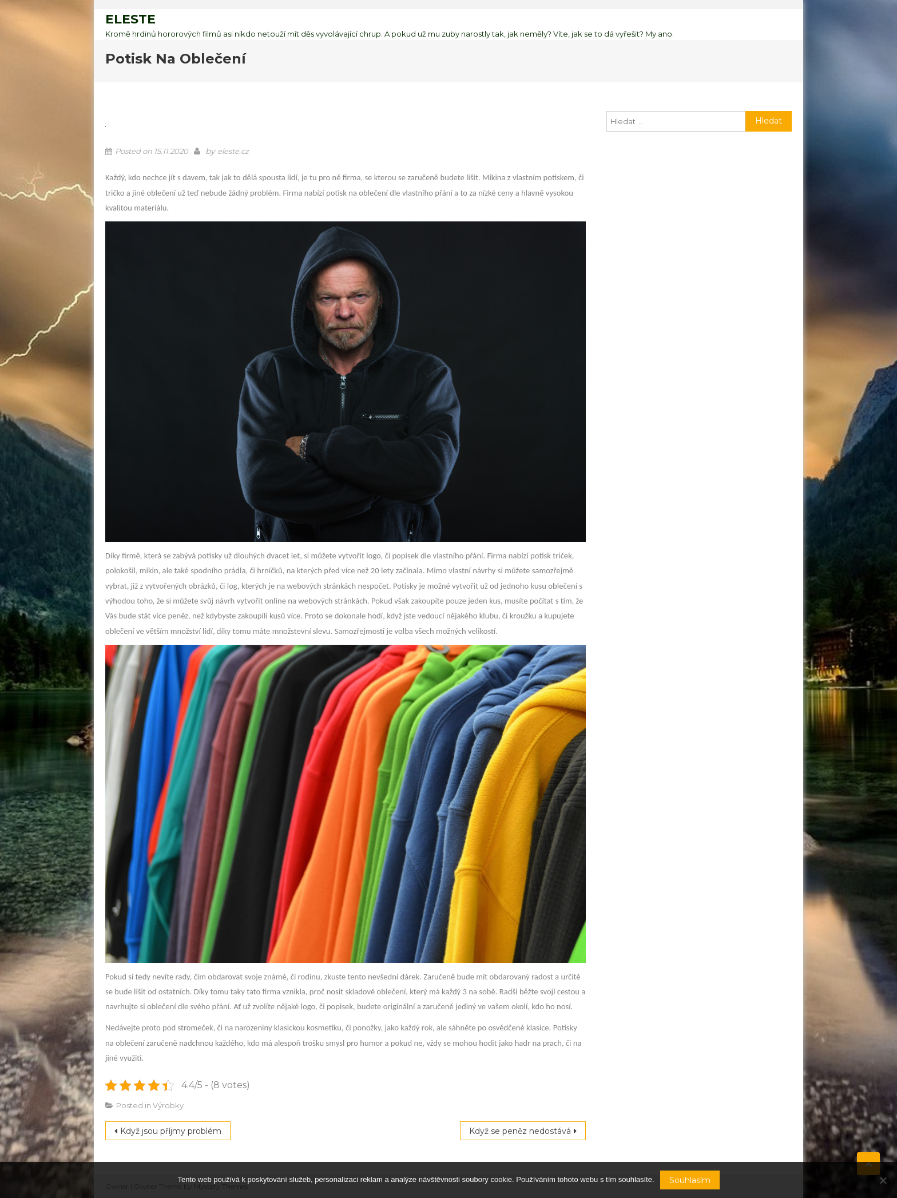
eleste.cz (233, 151)
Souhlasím (690, 1180)
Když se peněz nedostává (520, 1131)
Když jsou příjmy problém (170, 1131)
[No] (882, 1180)
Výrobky (168, 1105)
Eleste (130, 19)
